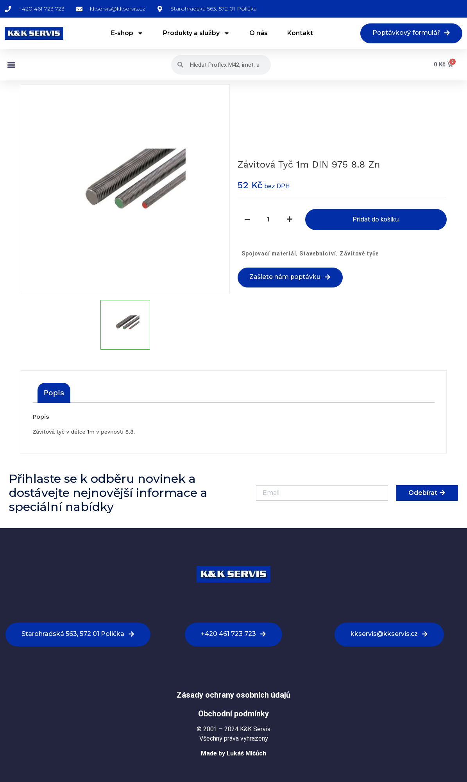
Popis (54, 392)
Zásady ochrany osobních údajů (233, 695)
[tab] (54, 392)
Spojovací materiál (269, 254)
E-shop (127, 34)
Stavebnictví (317, 254)
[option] (125, 188)
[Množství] (268, 220)
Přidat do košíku (375, 219)
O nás (258, 33)
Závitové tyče (359, 254)
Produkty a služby (196, 34)
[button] (11, 65)
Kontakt (300, 33)
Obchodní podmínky (233, 713)
